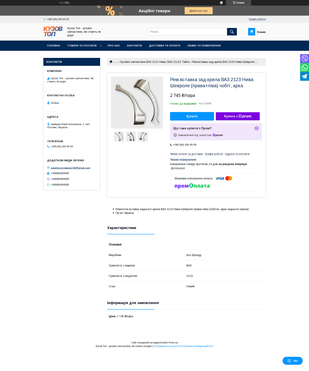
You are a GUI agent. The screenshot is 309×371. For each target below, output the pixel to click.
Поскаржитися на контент (167, 346)
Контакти (134, 45)
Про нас (114, 45)
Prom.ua (173, 342)
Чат (292, 361)
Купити (192, 116)
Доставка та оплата (164, 45)
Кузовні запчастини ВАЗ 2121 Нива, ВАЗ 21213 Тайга (154, 61)
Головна (53, 45)
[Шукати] (232, 31)
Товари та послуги (82, 45)
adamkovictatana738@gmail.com (70, 167)
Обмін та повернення (204, 45)
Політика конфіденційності (198, 346)
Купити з (237, 116)
